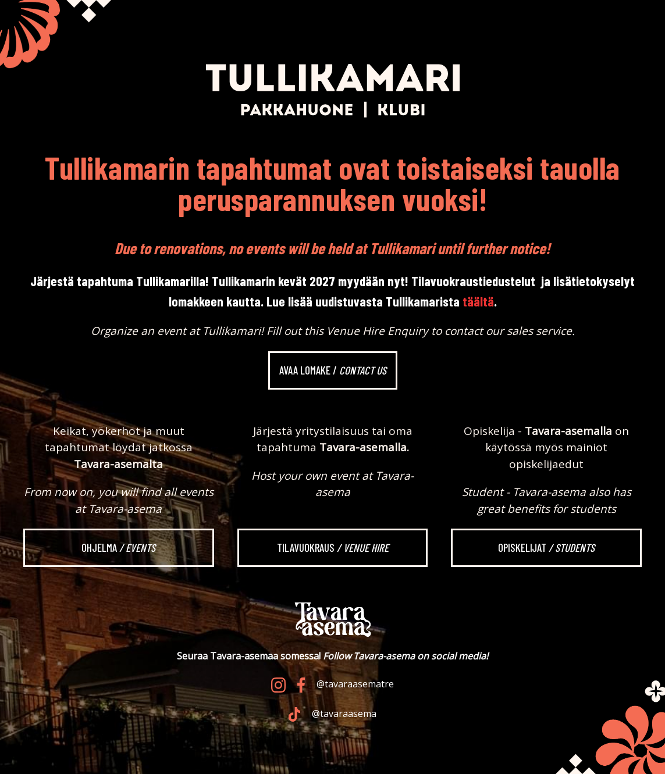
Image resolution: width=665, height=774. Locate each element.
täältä (478, 301)
